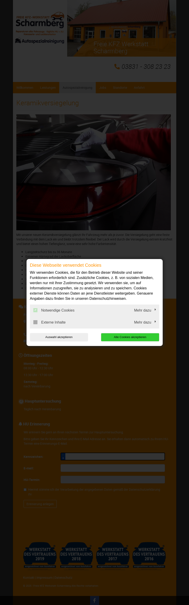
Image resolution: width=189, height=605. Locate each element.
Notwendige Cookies (54, 310)
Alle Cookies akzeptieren (130, 337)
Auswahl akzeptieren (59, 337)
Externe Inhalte (49, 322)
